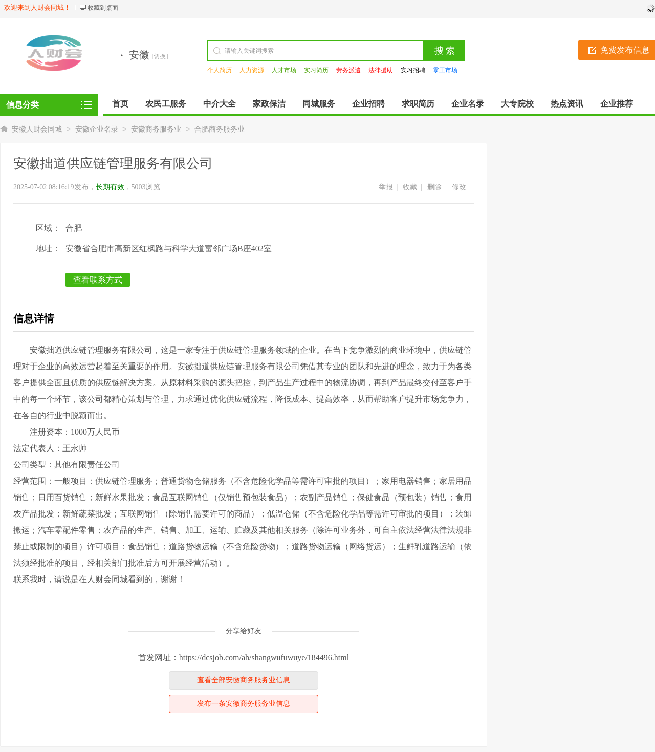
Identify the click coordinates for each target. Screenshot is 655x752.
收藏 (410, 187)
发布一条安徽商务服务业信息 (243, 703)
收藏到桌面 (103, 7)
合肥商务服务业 (219, 129)
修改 (459, 187)
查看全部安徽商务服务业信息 (243, 680)
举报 (386, 187)
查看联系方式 (97, 279)
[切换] (160, 56)
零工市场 (445, 70)
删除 (434, 187)
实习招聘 (413, 70)
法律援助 (380, 70)
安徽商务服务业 (156, 129)
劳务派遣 (348, 70)
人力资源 (251, 70)
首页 (120, 103)
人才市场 (284, 70)
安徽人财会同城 (37, 129)
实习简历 (316, 70)
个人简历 (219, 70)
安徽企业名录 (96, 129)
